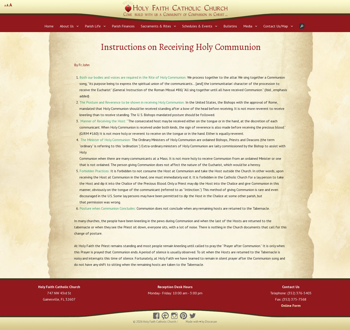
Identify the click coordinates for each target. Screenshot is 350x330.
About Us (67, 26)
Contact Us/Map (275, 26)
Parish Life (93, 26)
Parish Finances (123, 26)
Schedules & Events (197, 26)
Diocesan (211, 322)
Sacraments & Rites (156, 26)
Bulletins (230, 26)
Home (49, 26)
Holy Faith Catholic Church (160, 322)
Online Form (291, 305)
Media (247, 26)
